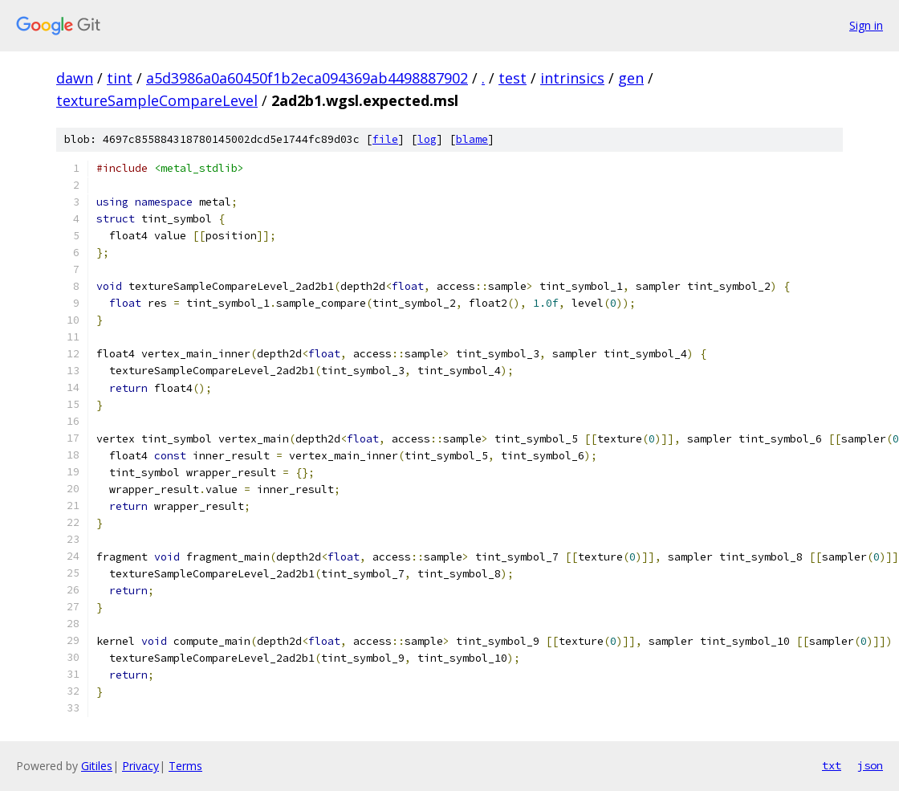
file (385, 139)
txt (831, 765)
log (427, 139)
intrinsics (572, 78)
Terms (185, 765)
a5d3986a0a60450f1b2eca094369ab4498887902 (307, 78)
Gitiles (96, 765)
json (870, 765)
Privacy (140, 765)
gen (631, 78)
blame (472, 139)
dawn (74, 78)
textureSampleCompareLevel (157, 100)
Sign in (866, 25)
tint (119, 78)
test (512, 78)
